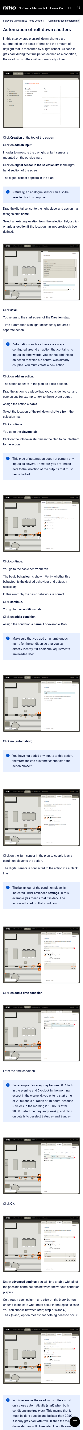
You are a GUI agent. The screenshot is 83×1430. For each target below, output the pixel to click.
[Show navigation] (75, 1422)
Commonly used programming (64, 20)
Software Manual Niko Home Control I (45, 8)
